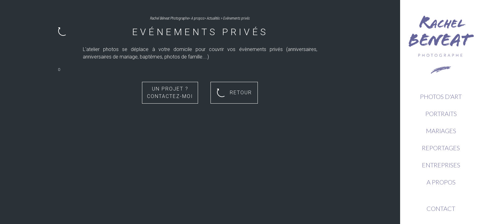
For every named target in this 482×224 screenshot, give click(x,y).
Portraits (441, 113)
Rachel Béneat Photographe (169, 18)
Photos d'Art (441, 96)
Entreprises (441, 165)
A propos (441, 182)
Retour (234, 93)
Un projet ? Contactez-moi (170, 92)
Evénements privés (236, 18)
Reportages (441, 148)
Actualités (213, 18)
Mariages (441, 130)
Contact (441, 208)
